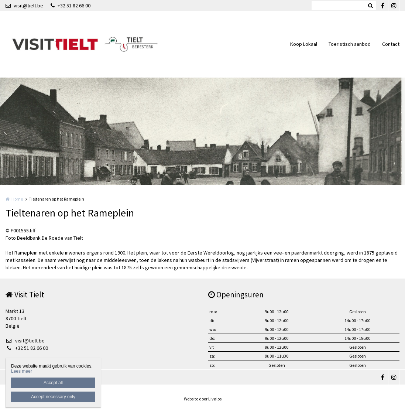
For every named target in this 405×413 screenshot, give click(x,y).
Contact (390, 44)
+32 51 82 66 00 (70, 5)
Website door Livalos (203, 399)
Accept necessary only (53, 396)
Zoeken (370, 5)
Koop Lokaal (303, 44)
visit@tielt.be (24, 5)
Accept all (53, 382)
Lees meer (21, 371)
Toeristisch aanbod (350, 44)
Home (17, 199)
